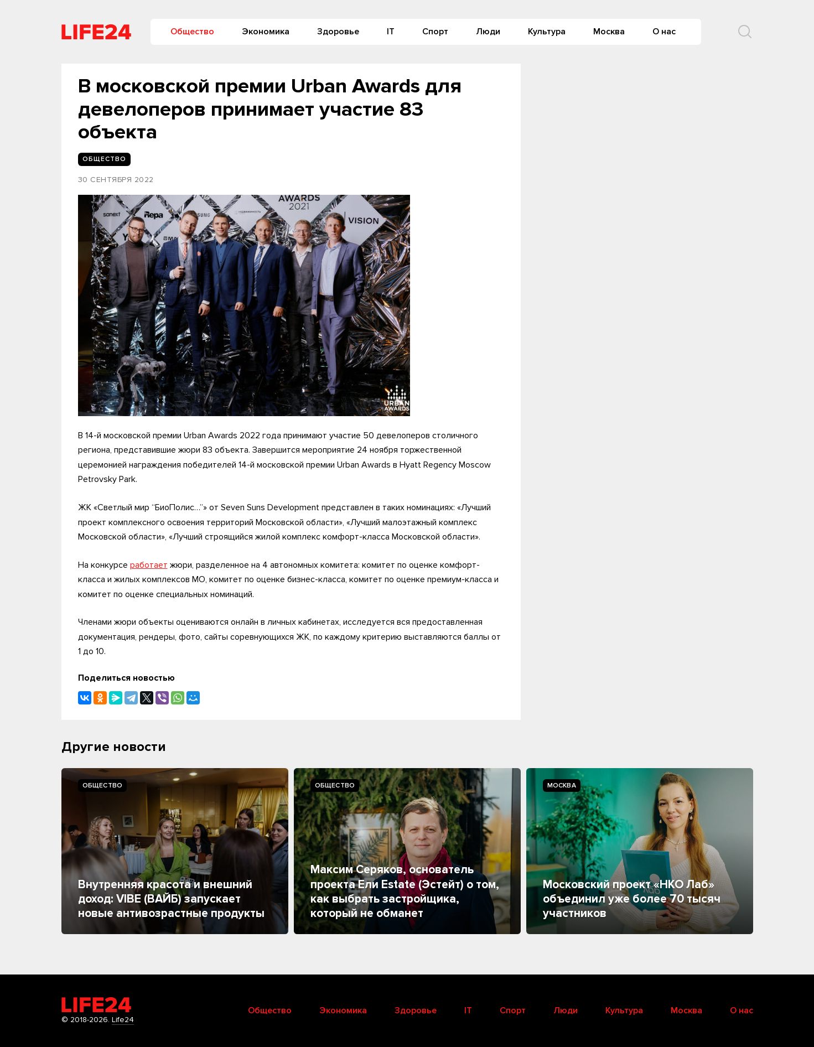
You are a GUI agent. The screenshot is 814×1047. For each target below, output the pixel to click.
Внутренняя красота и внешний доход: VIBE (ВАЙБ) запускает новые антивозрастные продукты (171, 899)
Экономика (265, 31)
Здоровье (338, 31)
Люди (488, 31)
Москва (609, 31)
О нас (664, 31)
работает (149, 565)
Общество (192, 31)
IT (391, 31)
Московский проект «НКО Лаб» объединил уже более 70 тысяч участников (631, 899)
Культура (547, 31)
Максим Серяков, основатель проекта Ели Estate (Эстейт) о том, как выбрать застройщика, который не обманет (404, 891)
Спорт (435, 31)
